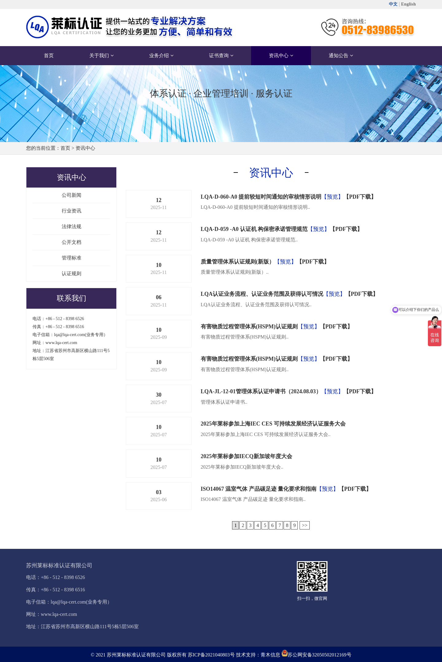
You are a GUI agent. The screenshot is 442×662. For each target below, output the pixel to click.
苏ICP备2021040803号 (211, 654)
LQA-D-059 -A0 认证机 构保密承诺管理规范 (254, 229)
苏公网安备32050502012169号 (319, 654)
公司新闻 (71, 195)
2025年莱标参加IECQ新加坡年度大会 (246, 456)
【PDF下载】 (359, 197)
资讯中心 (85, 148)
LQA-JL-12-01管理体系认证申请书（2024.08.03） (261, 391)
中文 (393, 4)
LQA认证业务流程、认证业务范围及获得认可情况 (262, 294)
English (408, 4)
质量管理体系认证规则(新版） (237, 262)
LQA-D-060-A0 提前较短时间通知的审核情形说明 (261, 197)
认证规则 (71, 273)
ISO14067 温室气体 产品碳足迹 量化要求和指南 (259, 489)
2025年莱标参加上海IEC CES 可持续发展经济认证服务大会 (273, 424)
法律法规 (71, 226)
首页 (65, 148)
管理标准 (71, 257)
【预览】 (332, 197)
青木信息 (270, 654)
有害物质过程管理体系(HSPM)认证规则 (249, 326)
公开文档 (71, 242)
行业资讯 (71, 210)
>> (304, 525)
